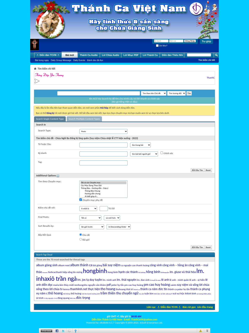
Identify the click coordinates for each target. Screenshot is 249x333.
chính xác (166, 153)
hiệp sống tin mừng (72, 272)
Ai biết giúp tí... (103, 196)
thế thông (66, 294)
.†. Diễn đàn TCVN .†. (169, 307)
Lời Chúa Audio (110, 55)
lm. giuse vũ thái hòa (183, 272)
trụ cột (141, 294)
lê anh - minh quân (179, 279)
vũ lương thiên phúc (204, 294)
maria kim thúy (60, 284)
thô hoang (55, 293)
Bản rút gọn (189, 307)
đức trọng (83, 298)
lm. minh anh (109, 279)
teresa (66, 289)
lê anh (165, 280)
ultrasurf (169, 294)
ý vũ (55, 298)
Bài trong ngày (42, 60)
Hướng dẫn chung (103, 193)
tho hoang (108, 289)
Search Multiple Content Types (84, 118)
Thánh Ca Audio (89, 55)
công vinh (156, 265)
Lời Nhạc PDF (131, 55)
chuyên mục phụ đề (91, 199)
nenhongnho (80, 284)
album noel (64, 265)
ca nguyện (126, 265)
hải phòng (141, 272)
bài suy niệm (111, 265)
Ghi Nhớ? (161, 46)
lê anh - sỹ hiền (197, 279)
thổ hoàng (76, 293)
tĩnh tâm (157, 294)
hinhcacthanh (55, 272)
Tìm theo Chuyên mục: (49, 181)
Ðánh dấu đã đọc (95, 60)
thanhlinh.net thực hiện (85, 289)
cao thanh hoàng (140, 265)
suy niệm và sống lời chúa (193, 285)
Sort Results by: (46, 225)
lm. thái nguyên (126, 280)
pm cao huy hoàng (157, 284)
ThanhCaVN (214, 77)
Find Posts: (43, 216)
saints (173, 284)
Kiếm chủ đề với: (46, 207)
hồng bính (153, 272)
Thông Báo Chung (103, 191)
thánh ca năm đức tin (153, 289)
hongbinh (95, 271)
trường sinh (96, 294)
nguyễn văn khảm (97, 284)
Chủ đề (84, 234)
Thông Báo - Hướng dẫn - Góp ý (103, 188)
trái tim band (86, 294)
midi (71, 284)
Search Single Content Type (50, 118)
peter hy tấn (117, 284)
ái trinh (40, 297)
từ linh (163, 294)
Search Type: (44, 130)
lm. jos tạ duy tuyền (89, 280)
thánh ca (137, 289)
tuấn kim (148, 293)
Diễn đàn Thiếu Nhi (172, 55)
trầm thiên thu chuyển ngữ (119, 293)
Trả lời (107, 208)
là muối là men (155, 280)
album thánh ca (81, 265)
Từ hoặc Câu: (44, 144)
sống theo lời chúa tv (49, 289)
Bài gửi (84, 239)
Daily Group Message (61, 60)
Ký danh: (42, 153)
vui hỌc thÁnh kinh (186, 293)
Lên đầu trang (205, 307)
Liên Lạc (151, 307)
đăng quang (63, 297)
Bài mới (70, 55)
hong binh (113, 272)
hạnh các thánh (128, 272)
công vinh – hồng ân (175, 265)
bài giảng (97, 265)
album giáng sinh (47, 265)
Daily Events (79, 60)
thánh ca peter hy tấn (179, 289)
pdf (109, 285)
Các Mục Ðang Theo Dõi (103, 185)
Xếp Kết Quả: (44, 234)
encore (45, 272)
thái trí (129, 289)
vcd (174, 293)
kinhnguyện (165, 272)
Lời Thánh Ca (150, 55)
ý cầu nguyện (48, 298)
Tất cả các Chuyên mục (103, 182)
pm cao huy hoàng (133, 284)
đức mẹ (72, 298)
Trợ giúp (206, 41)
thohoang (121, 289)
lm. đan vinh (143, 279)
